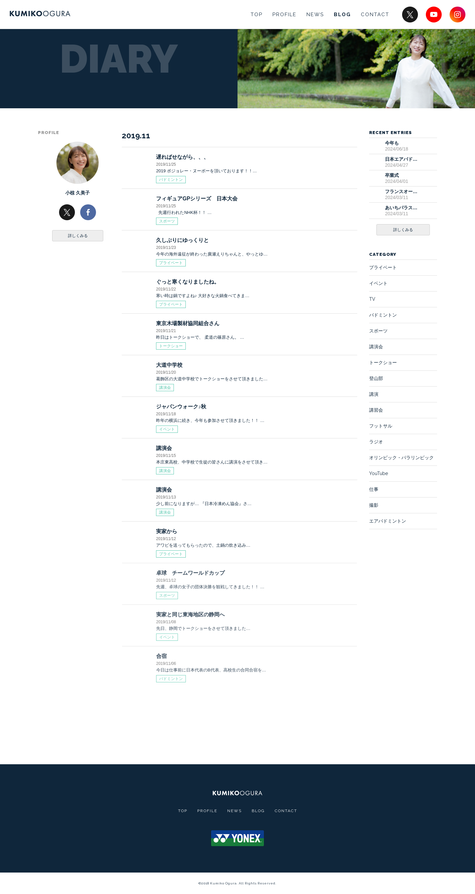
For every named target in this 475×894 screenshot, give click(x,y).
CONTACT (375, 14)
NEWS (315, 14)
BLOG (342, 14)
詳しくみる (78, 235)
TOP (257, 14)
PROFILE (284, 14)
